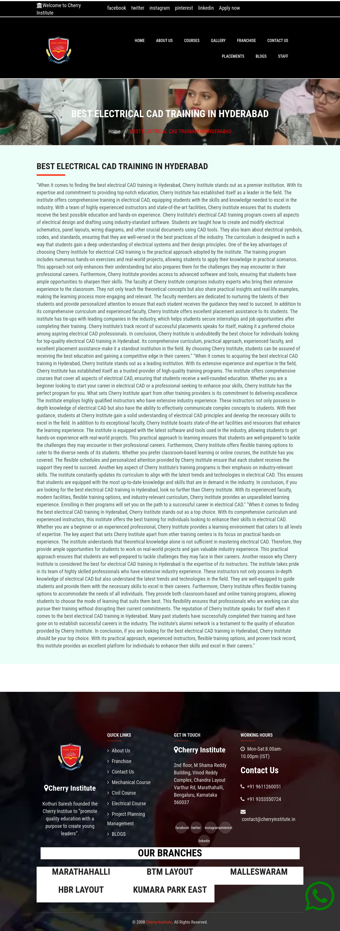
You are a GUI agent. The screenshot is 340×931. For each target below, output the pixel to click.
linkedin (206, 8)
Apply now (229, 8)
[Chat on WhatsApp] (319, 895)
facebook (116, 8)
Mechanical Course (129, 782)
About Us (164, 40)
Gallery (218, 40)
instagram (160, 8)
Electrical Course (126, 803)
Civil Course (121, 793)
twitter (137, 8)
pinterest (184, 8)
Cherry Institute (159, 922)
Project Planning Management (126, 818)
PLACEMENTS (233, 56)
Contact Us (277, 40)
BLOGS (261, 56)
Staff (283, 56)
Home (140, 40)
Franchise (246, 40)
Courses (192, 40)
